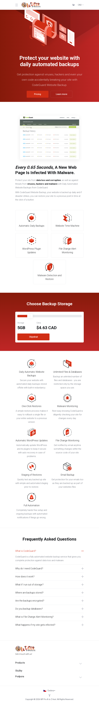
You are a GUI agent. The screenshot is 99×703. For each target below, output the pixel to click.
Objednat (33, 337)
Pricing (37, 94)
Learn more (61, 94)
